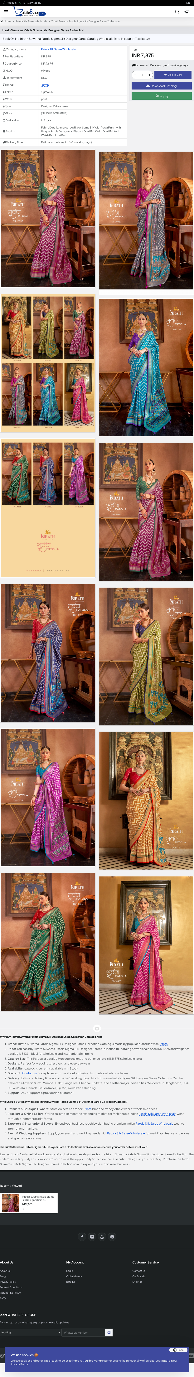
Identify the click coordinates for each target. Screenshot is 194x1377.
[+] (149, 75)
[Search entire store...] (177, 11)
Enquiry (161, 96)
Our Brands (138, 1276)
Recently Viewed (11, 1185)
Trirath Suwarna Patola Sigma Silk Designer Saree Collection (38, 1198)
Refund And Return (10, 1292)
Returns (70, 1281)
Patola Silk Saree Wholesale (31, 21)
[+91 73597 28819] (30, 3)
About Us (5, 1270)
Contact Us (138, 1270)
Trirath (45, 84)
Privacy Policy (19, 1364)
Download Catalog (161, 86)
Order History (74, 1276)
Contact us (30, 1073)
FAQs (3, 1298)
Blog (3, 1276)
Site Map (137, 1281)
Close (180, 1349)
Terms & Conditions (11, 1287)
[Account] (10, 3)
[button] (173, 75)
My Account (75, 1262)
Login (69, 1270)
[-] (135, 75)
